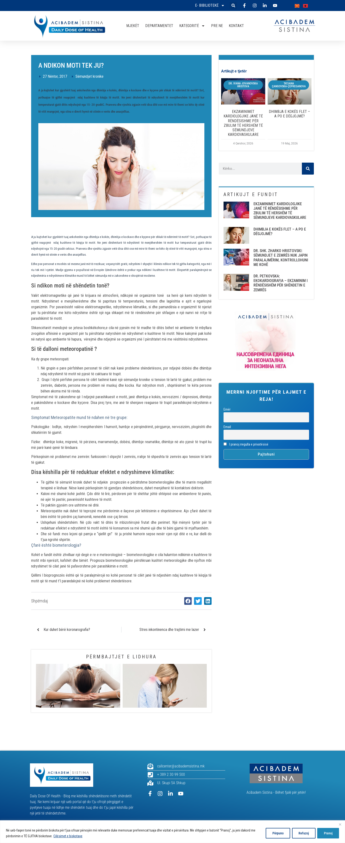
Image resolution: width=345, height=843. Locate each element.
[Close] (340, 824)
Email (227, 427)
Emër (227, 410)
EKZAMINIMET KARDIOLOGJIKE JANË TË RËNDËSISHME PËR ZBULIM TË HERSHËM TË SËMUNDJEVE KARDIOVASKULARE (243, 123)
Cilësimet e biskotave (67, 836)
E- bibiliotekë (210, 5)
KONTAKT (236, 25)
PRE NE (217, 25)
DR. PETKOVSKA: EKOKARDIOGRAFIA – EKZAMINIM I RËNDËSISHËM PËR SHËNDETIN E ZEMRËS (280, 283)
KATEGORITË (192, 26)
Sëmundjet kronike (89, 76)
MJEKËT (132, 25)
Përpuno (276, 833)
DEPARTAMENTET (159, 25)
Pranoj (327, 833)
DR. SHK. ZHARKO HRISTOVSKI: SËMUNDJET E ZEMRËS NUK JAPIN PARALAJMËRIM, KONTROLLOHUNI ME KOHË (280, 257)
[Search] (308, 169)
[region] (172, 831)
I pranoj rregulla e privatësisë (246, 444)
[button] (233, 5)
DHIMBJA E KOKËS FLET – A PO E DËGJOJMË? (289, 113)
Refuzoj (302, 833)
